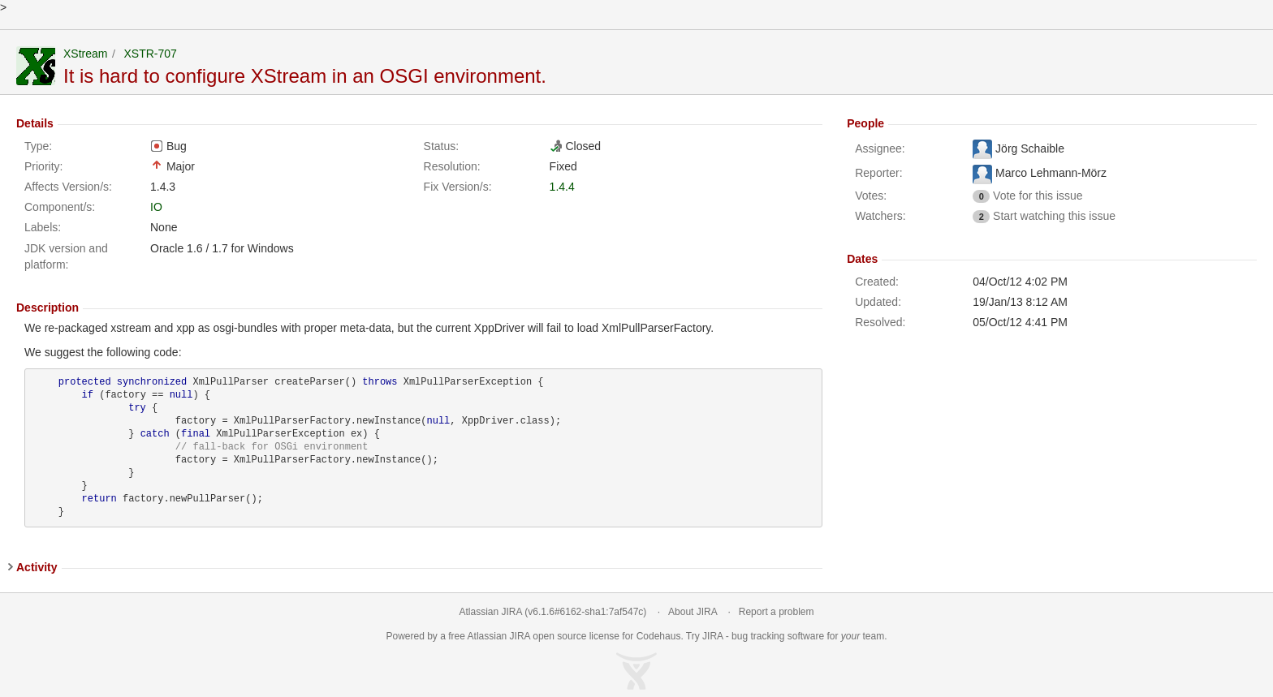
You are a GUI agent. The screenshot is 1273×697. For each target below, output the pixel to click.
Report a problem (776, 611)
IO (156, 206)
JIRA (520, 636)
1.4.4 (562, 186)
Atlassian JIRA (491, 611)
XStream (85, 53)
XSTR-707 (149, 53)
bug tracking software (777, 636)
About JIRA (692, 611)
